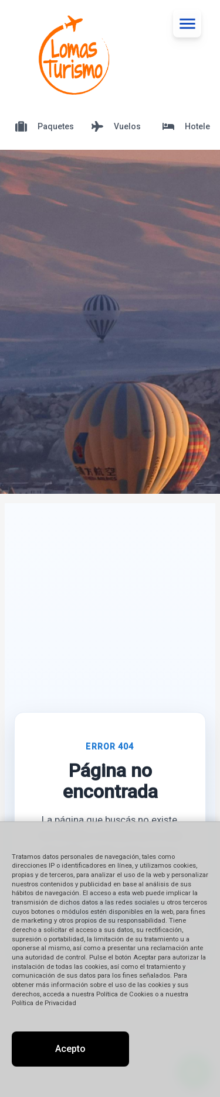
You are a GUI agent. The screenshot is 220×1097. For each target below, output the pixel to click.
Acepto (70, 1048)
